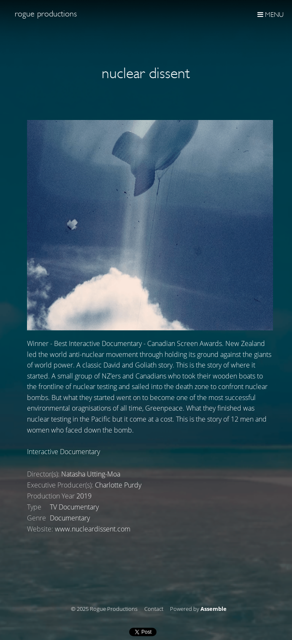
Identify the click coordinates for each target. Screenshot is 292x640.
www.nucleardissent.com (92, 529)
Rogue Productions (46, 14)
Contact (153, 609)
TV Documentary (74, 507)
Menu (270, 15)
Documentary (70, 518)
